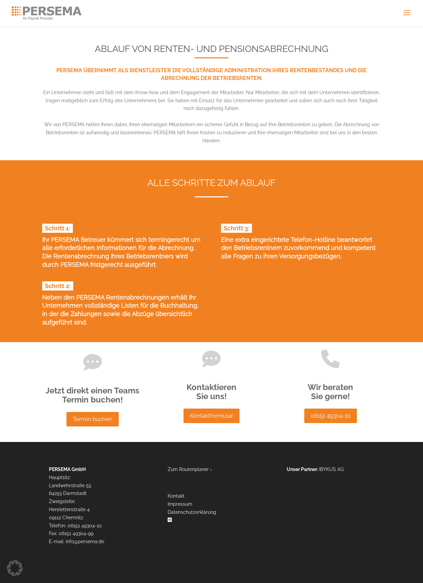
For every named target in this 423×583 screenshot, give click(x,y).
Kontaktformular (211, 415)
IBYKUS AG (331, 469)
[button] (15, 568)
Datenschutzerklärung (192, 512)
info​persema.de (85, 541)
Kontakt (176, 496)
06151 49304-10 (330, 415)
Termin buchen (92, 419)
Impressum (180, 504)
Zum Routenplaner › (190, 469)
